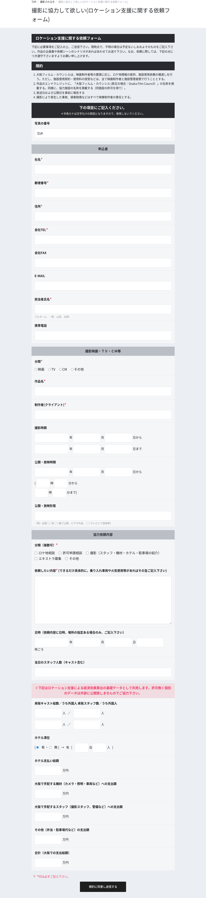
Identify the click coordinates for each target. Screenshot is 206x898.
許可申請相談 (70, 553)
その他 (79, 369)
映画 (41, 369)
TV (53, 369)
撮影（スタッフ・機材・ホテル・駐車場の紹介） (123, 553)
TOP (34, 2)
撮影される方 (47, 2)
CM (64, 369)
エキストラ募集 (48, 558)
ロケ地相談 (45, 553)
